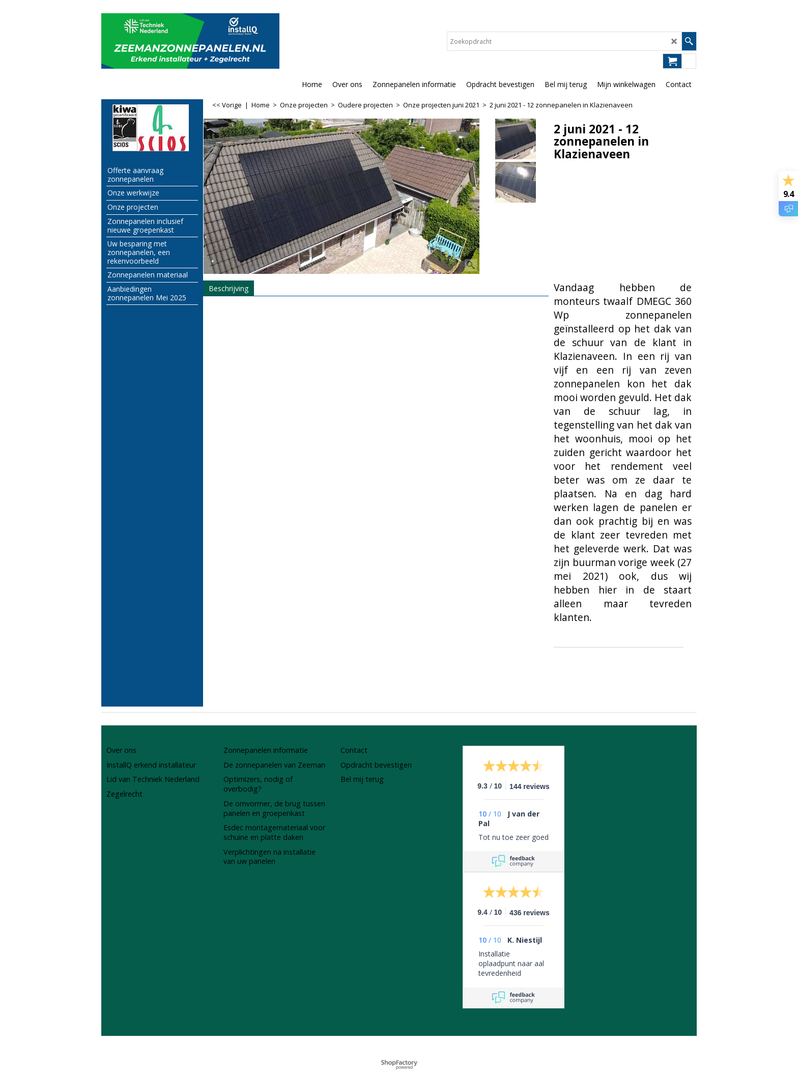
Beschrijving (228, 288)
